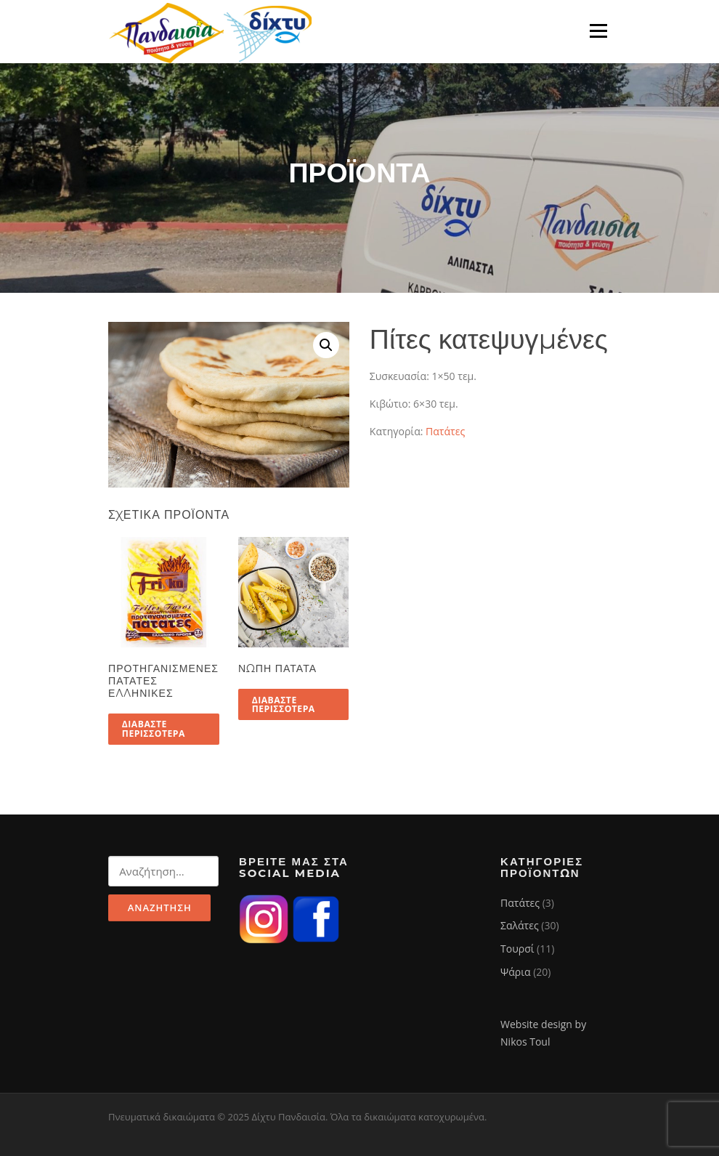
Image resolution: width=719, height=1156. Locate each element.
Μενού (598, 31)
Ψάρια (515, 972)
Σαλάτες (519, 925)
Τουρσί (517, 948)
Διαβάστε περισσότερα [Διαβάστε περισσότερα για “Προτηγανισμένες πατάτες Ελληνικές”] (153, 728)
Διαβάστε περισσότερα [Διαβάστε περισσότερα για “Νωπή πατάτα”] (283, 704)
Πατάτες (445, 431)
